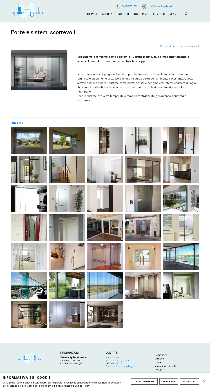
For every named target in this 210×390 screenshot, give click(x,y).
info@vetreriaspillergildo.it (162, 6)
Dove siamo (141, 13)
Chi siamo (160, 358)
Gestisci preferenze (144, 381)
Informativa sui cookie (166, 366)
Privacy (158, 369)
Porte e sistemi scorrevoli (185, 46)
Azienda (107, 13)
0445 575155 (129, 6)
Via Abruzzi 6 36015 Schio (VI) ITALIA (118, 359)
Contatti (159, 13)
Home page (90, 13)
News (173, 13)
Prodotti (123, 13)
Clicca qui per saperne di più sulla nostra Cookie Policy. (58, 385)
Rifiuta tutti (169, 381)
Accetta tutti (189, 381)
